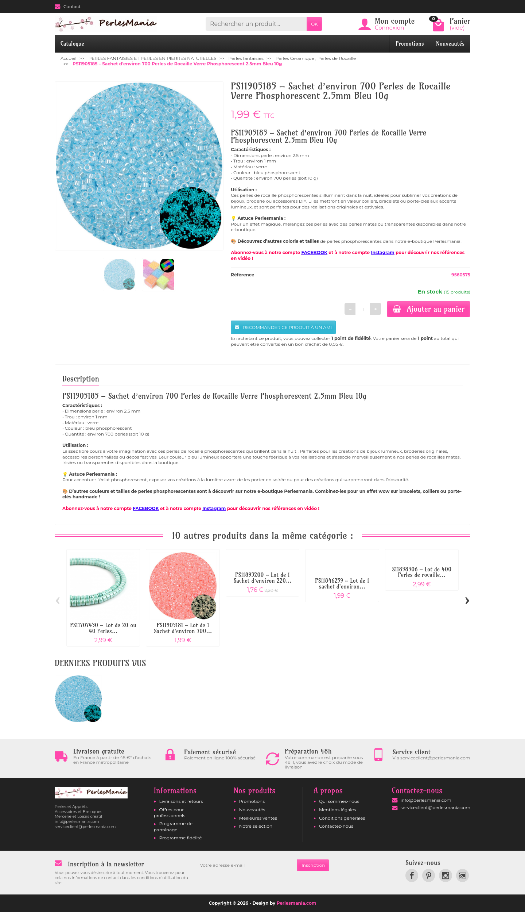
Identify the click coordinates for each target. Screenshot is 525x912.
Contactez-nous (336, 826)
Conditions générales (342, 818)
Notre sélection (255, 826)
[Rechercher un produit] (256, 24)
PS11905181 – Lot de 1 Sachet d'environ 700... (183, 628)
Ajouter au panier (428, 309)
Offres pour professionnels (170, 812)
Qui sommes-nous (339, 801)
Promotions (410, 43)
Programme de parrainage (173, 826)
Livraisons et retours (181, 801)
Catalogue (72, 43)
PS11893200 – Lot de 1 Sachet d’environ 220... (262, 577)
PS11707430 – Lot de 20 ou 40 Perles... (103, 628)
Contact (68, 6)
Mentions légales (337, 809)
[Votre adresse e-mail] (246, 865)
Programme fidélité (180, 837)
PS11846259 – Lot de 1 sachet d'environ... (342, 583)
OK (314, 24)
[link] (411, 875)
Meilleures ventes (258, 818)
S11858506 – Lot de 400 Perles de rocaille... (421, 572)
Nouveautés (450, 43)
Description (80, 378)
